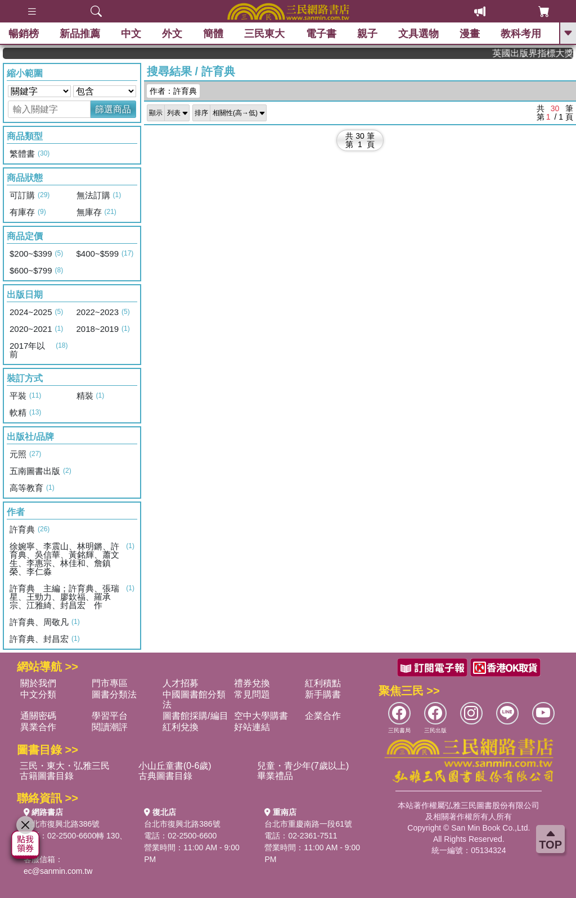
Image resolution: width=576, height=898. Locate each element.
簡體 (213, 33)
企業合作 (323, 716)
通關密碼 (38, 716)
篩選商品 (113, 109)
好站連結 (252, 727)
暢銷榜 (23, 33)
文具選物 (418, 33)
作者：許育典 (173, 90)
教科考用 (521, 33)
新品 (80, 33)
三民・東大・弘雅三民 (65, 766)
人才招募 (181, 683)
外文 (172, 33)
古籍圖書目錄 (47, 776)
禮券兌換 (252, 683)
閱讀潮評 (110, 727)
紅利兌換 (181, 727)
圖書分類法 (114, 694)
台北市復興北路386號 (62, 823)
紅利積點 (323, 683)
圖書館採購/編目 (195, 716)
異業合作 (38, 727)
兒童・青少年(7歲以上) (303, 766)
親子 (367, 33)
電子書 (321, 33)
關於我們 (38, 683)
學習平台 (110, 716)
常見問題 (252, 694)
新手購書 (323, 694)
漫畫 (470, 33)
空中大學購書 (261, 716)
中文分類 (38, 694)
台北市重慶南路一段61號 (308, 823)
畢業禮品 (275, 776)
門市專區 (110, 683)
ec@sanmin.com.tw (58, 871)
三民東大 (264, 33)
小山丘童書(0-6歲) (175, 766)
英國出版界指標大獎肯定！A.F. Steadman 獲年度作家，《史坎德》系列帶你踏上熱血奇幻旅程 (539, 53)
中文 (131, 33)
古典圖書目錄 (165, 776)
